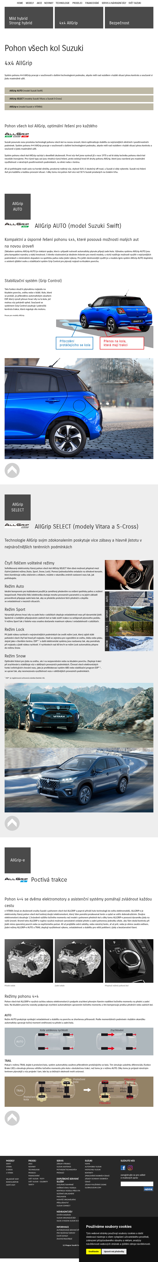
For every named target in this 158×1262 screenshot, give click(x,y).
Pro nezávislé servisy (66, 1233)
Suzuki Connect (63, 1205)
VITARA (9, 1167)
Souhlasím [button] (94, 1251)
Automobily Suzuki (93, 1167)
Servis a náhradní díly (114, 3)
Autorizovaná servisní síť (68, 1230)
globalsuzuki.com (93, 1187)
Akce (39, 3)
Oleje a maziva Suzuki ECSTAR (69, 1221)
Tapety (31, 1184)
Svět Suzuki (135, 3)
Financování (92, 3)
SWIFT (8, 1164)
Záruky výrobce (64, 1164)
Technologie (62, 3)
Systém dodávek (64, 1215)
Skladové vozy (12, 1179)
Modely (30, 3)
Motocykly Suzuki (93, 1169)
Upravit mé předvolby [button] (114, 1251)
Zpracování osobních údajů (97, 1176)
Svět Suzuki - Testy (36, 1179)
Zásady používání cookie (95, 1184)
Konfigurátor (12, 1182)
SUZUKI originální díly (66, 1218)
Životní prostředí (64, 1239)
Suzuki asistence (64, 1167)
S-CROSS (9, 1169)
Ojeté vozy (10, 1185)
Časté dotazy (62, 1236)
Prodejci (77, 3)
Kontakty (89, 1173)
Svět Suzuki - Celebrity (38, 1181)
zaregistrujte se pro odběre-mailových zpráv (133, 1176)
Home (20, 3)
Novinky (48, 3)
